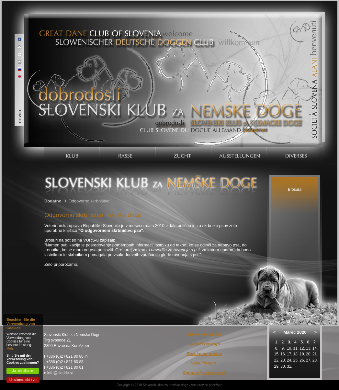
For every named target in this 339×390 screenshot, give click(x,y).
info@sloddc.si (60, 373)
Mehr (10, 348)
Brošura (294, 189)
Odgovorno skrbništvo (88, 201)
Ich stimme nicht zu (23, 380)
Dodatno (53, 201)
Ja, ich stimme (22, 371)
